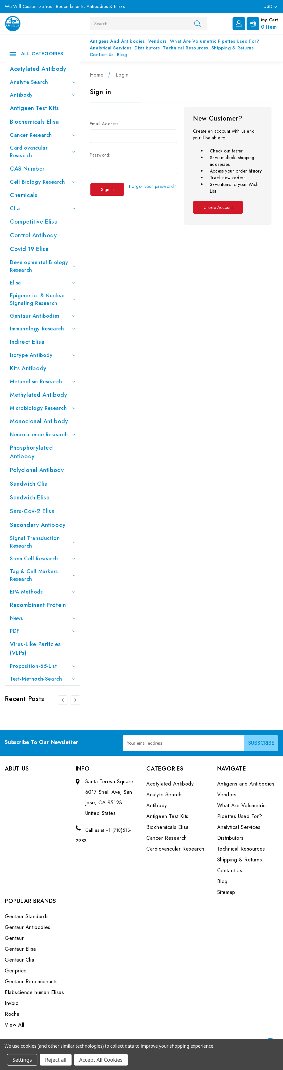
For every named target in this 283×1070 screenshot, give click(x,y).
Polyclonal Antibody (37, 470)
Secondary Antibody (38, 525)
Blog (122, 54)
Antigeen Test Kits (34, 108)
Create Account (218, 207)
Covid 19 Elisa (29, 249)
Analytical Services (110, 48)
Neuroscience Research (42, 434)
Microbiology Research (42, 408)
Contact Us (102, 54)
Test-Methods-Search (42, 679)
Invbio (12, 1003)
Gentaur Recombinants (31, 981)
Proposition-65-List (42, 666)
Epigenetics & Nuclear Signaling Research (42, 299)
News (42, 618)
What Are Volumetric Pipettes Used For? (214, 41)
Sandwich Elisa (30, 497)
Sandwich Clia (29, 484)
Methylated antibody (38, 395)
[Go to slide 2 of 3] (75, 700)
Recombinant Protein (38, 605)
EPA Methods (42, 591)
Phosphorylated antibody (31, 452)
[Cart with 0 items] (262, 23)
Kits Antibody (28, 368)
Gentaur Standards (27, 916)
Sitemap (226, 892)
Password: (100, 155)
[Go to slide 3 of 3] (62, 700)
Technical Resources (185, 48)
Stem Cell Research (42, 558)
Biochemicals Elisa (34, 122)
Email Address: (104, 124)
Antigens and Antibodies (117, 41)
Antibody (42, 95)
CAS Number (27, 169)
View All (14, 1025)
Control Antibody (33, 235)
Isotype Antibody (42, 355)
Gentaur (14, 938)
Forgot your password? (153, 186)
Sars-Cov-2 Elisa (32, 511)
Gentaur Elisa (20, 949)
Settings (22, 1059)
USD (270, 6)
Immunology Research (42, 328)
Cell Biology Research (42, 182)
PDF (42, 631)
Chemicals (23, 195)
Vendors (157, 41)
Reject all (55, 1059)
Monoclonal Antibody (39, 421)
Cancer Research (42, 135)
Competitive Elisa (33, 222)
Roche (12, 1014)
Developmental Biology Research (42, 266)
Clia (42, 208)
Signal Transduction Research (42, 542)
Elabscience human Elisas (34, 992)
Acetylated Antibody (38, 69)
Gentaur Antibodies (42, 316)
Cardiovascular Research (42, 151)
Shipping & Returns (232, 48)
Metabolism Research (42, 381)
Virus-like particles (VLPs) (35, 648)
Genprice (16, 970)
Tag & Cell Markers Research (42, 575)
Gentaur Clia (19, 959)
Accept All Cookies (101, 1059)
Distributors (147, 48)
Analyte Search (42, 82)
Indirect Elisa (27, 342)
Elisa (42, 282)
